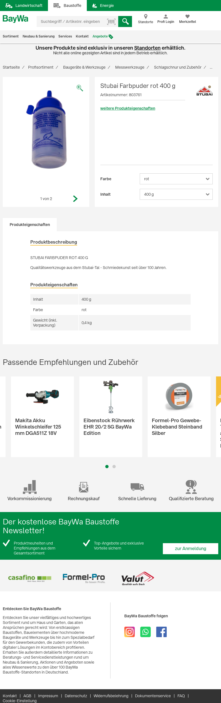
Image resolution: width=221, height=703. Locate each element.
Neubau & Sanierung (39, 36)
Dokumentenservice (153, 695)
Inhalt (105, 194)
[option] (46, 129)
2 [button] (114, 466)
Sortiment (11, 36)
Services (65, 36)
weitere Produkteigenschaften (127, 108)
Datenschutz (76, 695)
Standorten (147, 48)
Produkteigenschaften (30, 224)
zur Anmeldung (190, 548)
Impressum (48, 695)
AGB (27, 695)
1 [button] (107, 466)
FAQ (181, 695)
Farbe (105, 178)
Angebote (100, 36)
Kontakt (82, 36)
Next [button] (75, 198)
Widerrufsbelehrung (111, 695)
